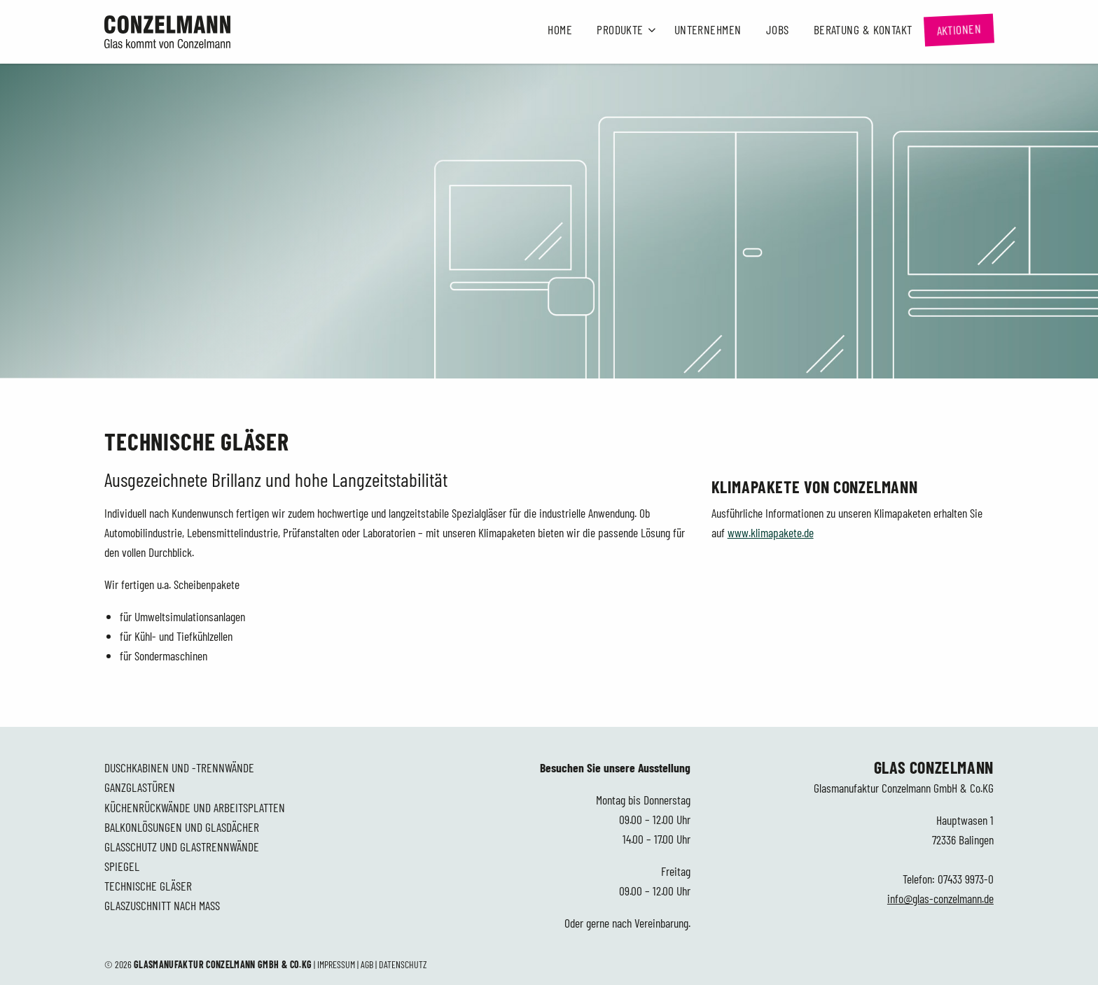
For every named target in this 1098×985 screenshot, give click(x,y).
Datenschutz (403, 964)
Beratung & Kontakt (863, 29)
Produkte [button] (620, 29)
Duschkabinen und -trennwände (179, 767)
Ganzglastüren (139, 787)
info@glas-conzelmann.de (940, 898)
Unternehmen (708, 29)
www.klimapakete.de (771, 532)
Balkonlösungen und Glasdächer (181, 827)
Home (560, 29)
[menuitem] (560, 30)
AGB (367, 964)
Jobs (777, 29)
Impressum (336, 964)
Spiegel (121, 866)
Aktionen (959, 29)
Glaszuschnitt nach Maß (162, 905)
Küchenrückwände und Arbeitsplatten (194, 807)
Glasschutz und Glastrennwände (181, 846)
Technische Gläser (148, 885)
